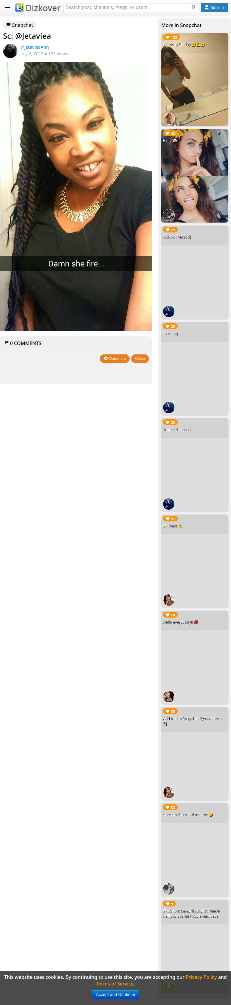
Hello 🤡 (170, 140)
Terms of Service (115, 983)
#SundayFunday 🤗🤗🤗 (184, 44)
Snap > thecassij (176, 429)
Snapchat (19, 25)
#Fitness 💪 (173, 525)
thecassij (170, 333)
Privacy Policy (201, 977)
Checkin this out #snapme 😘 (188, 814)
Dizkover (37, 8)
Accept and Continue (115, 994)
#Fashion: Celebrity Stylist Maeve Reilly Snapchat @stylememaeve (191, 913)
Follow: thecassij (177, 236)
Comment (115, 358)
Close (140, 358)
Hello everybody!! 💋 (180, 621)
